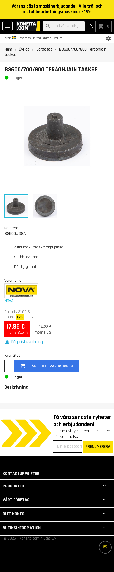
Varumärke (12, 280)
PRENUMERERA (98, 446)
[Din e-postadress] (67, 446)
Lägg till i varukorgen (46, 366)
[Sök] (64, 26)
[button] (23, 342)
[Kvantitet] (9, 366)
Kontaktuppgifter (21, 473)
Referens (11, 228)
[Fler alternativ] (105, 547)
